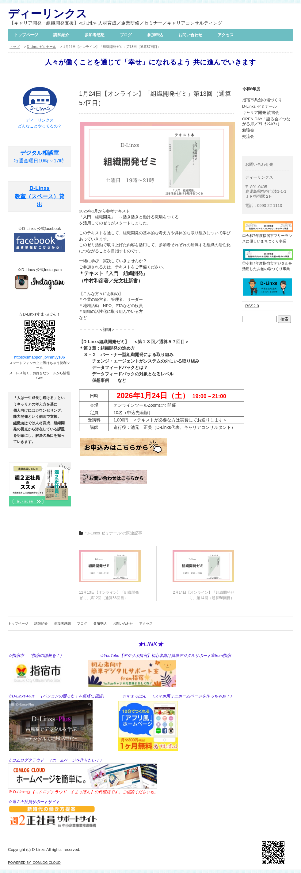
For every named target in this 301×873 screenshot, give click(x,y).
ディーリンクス (47, 13)
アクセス (226, 35)
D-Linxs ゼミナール (41, 47)
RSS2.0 (252, 306)
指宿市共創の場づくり (262, 100)
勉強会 (248, 130)
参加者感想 (95, 35)
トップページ (26, 35)
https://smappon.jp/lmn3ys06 (39, 357)
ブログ (126, 35)
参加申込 (155, 35)
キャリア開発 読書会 (260, 112)
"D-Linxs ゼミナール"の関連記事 (114, 533)
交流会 (248, 136)
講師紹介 (61, 35)
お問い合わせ (190, 35)
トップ (15, 47)
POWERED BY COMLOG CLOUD (34, 862)
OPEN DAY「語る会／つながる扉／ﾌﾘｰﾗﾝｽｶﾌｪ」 (266, 121)
